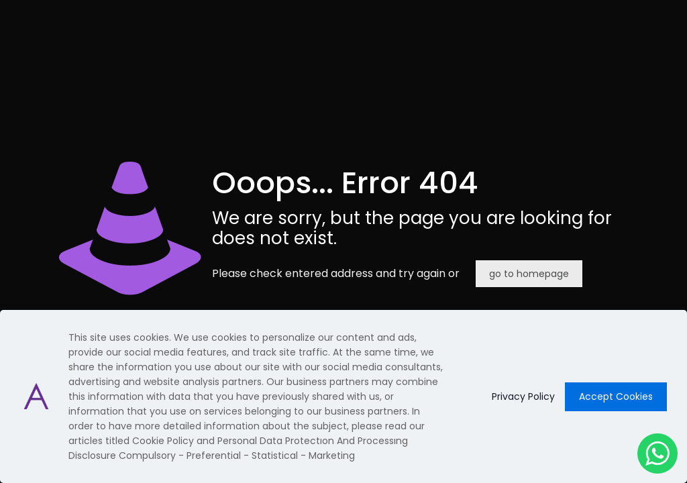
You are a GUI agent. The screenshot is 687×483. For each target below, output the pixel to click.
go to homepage (529, 273)
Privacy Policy (523, 396)
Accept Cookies (616, 396)
